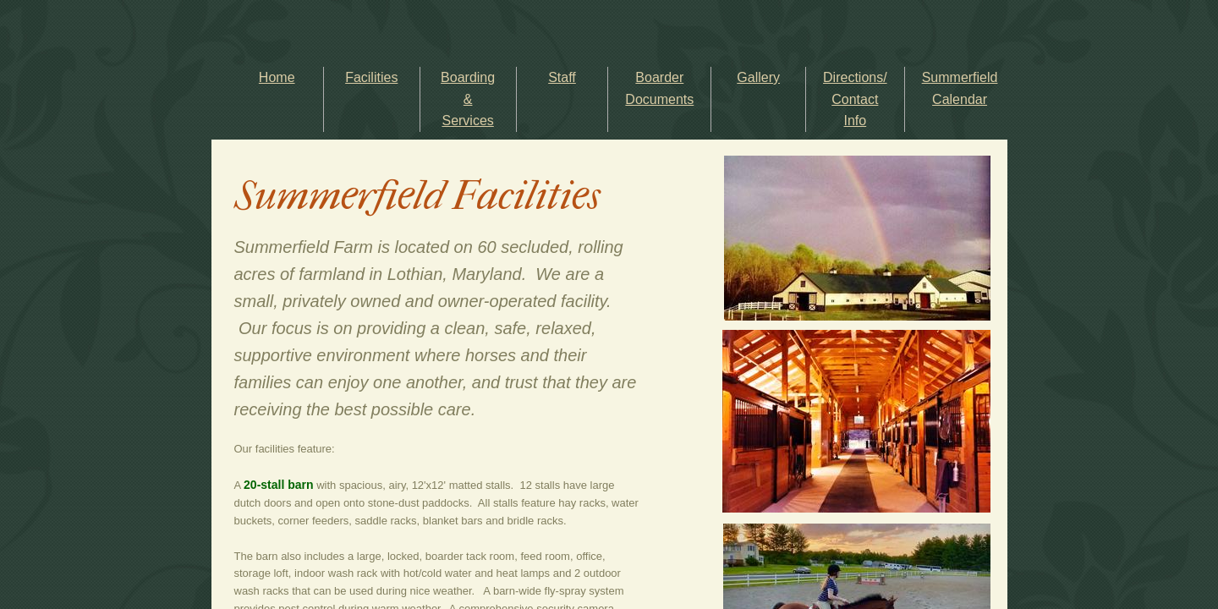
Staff (562, 77)
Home (277, 77)
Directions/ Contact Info (855, 99)
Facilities (371, 77)
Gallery (758, 77)
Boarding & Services (468, 99)
